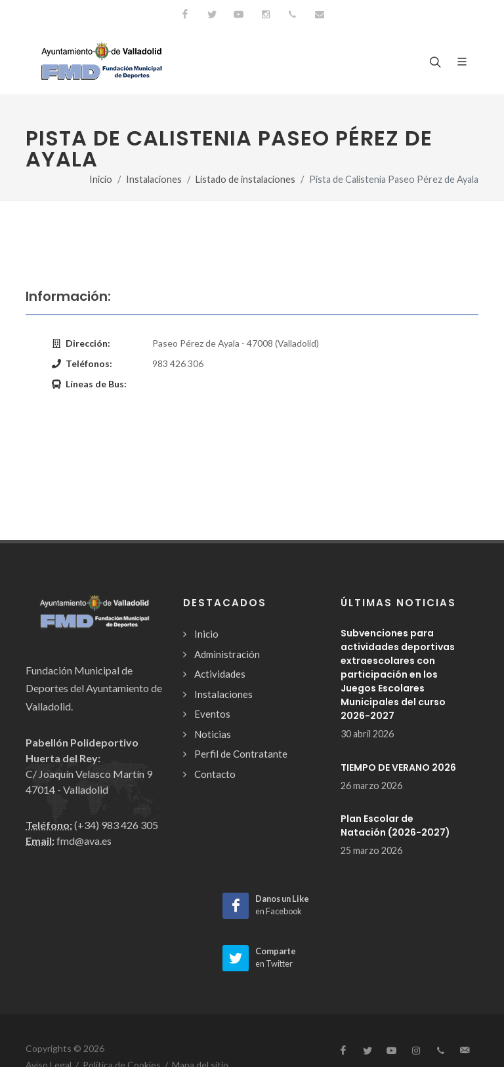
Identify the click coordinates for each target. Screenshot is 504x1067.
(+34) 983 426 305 (116, 825)
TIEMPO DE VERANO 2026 (398, 767)
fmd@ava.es (84, 840)
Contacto (215, 774)
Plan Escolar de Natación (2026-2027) (395, 825)
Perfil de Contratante (240, 754)
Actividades (219, 674)
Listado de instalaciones (245, 179)
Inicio (100, 179)
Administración (227, 654)
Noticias (212, 734)
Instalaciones (154, 179)
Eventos (212, 714)
